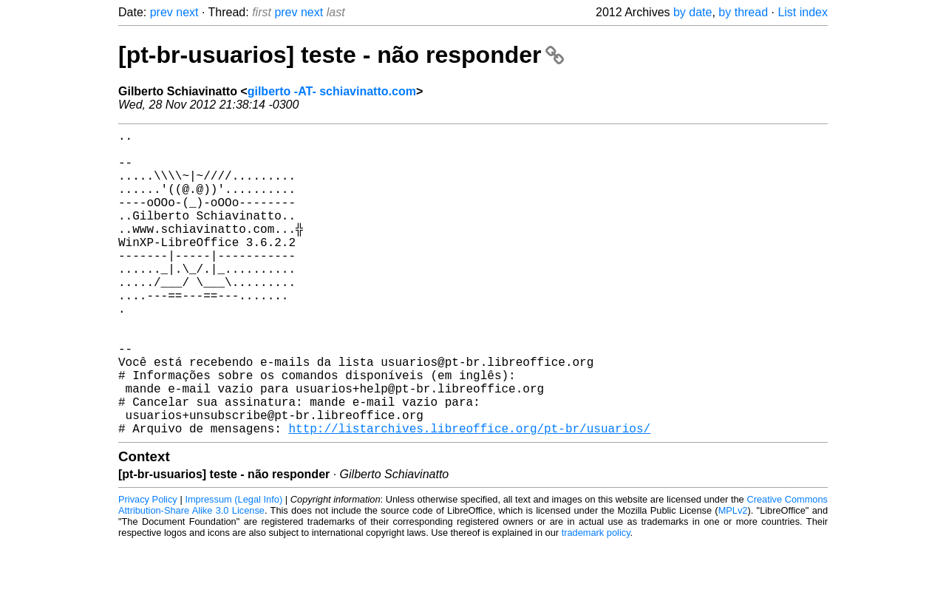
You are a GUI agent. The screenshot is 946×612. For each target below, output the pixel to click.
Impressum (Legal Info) (233, 567)
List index (802, 12)
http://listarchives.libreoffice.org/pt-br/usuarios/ (469, 496)
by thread (743, 12)
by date (692, 12)
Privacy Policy (147, 567)
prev (161, 12)
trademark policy (596, 600)
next (187, 12)
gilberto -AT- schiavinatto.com (332, 91)
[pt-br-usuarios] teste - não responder (341, 54)
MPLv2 (733, 578)
